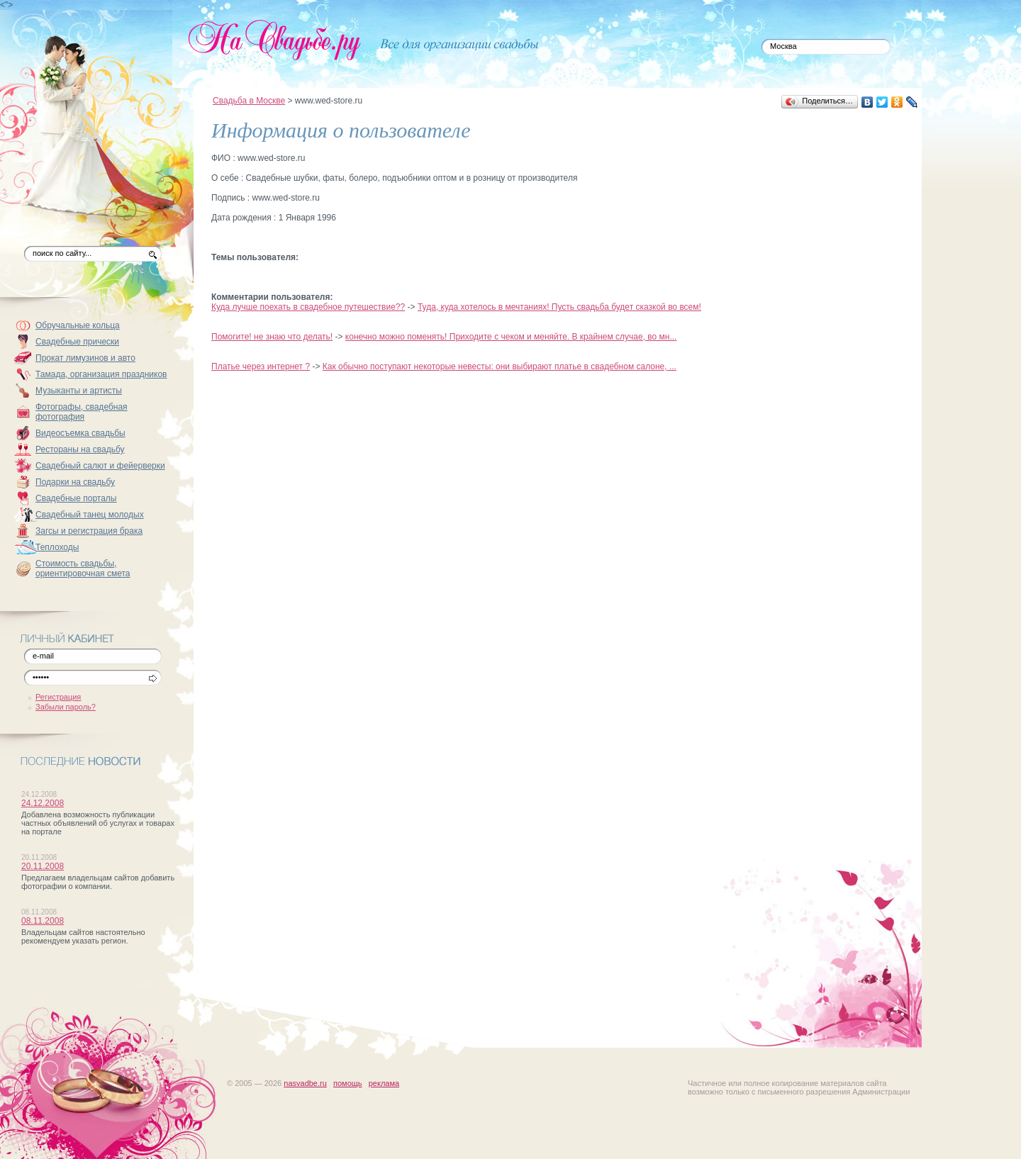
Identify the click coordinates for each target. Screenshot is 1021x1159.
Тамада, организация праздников (101, 374)
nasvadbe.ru (305, 1083)
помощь (347, 1083)
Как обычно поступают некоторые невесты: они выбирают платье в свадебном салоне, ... (499, 366)
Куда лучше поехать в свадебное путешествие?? (308, 307)
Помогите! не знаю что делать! (272, 337)
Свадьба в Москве (249, 101)
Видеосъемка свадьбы (80, 433)
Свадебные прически (77, 342)
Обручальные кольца (77, 325)
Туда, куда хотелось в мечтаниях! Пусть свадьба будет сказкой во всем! (559, 307)
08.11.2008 (42, 921)
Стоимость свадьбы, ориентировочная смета (82, 568)
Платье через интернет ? (260, 366)
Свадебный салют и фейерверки (100, 466)
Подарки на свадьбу (75, 482)
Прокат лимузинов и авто (85, 358)
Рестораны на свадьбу (80, 449)
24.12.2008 (42, 803)
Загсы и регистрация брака (89, 531)
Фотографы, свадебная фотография (81, 412)
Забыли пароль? (65, 706)
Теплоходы (57, 547)
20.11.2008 (42, 866)
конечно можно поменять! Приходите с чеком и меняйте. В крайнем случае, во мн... (511, 337)
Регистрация (58, 697)
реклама (384, 1083)
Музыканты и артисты (78, 391)
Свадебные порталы (76, 498)
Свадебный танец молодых (89, 515)
